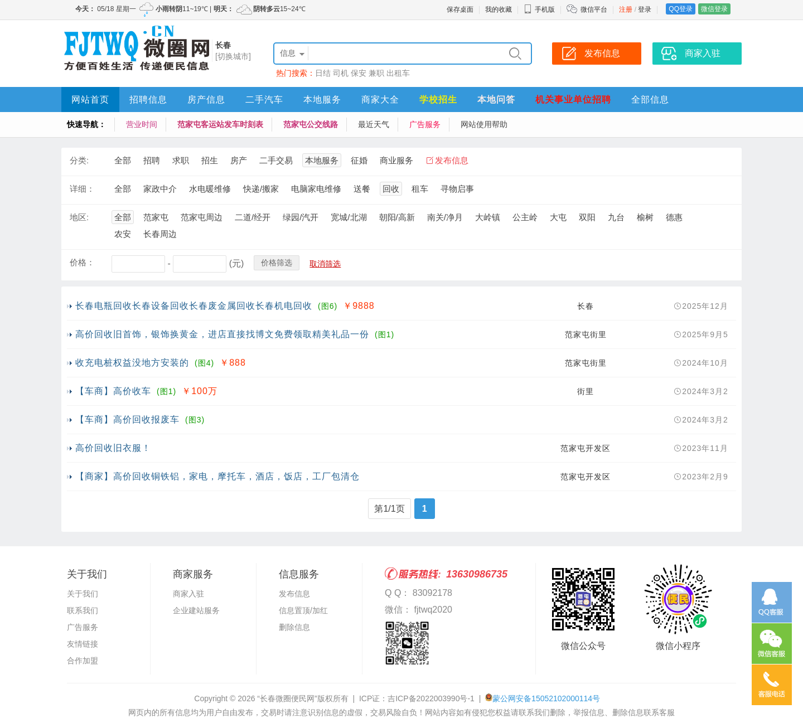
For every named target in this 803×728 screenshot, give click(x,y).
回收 (391, 188)
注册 (625, 9)
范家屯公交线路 (310, 124)
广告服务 (425, 124)
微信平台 (594, 9)
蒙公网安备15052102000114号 (546, 698)
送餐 (362, 188)
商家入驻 (188, 593)
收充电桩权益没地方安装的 (132, 362)
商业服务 (396, 160)
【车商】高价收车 (113, 391)
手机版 (539, 9)
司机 (341, 73)
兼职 (376, 73)
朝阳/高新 (397, 217)
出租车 (398, 73)
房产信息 (206, 99)
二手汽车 (264, 99)
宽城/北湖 (348, 217)
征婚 (359, 160)
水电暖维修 (210, 188)
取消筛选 (325, 263)
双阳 (587, 217)
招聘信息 (148, 99)
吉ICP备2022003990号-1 (431, 698)
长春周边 (160, 234)
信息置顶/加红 (303, 610)
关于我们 (82, 593)
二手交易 (276, 160)
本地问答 (496, 99)
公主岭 (525, 217)
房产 (238, 160)
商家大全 (380, 99)
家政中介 (160, 188)
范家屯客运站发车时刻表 (220, 124)
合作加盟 (82, 660)
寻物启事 (457, 188)
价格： (82, 262)
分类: (79, 160)
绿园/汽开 (300, 217)
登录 (644, 9)
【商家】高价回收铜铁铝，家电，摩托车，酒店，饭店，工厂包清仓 (217, 476)
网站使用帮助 (484, 124)
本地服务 (322, 99)
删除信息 (294, 627)
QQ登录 (681, 9)
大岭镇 (487, 217)
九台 (616, 217)
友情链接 (82, 643)
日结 (323, 73)
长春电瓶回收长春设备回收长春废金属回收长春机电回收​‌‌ (193, 305)
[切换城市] (233, 56)
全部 (122, 160)
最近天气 (373, 124)
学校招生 (438, 99)
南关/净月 (445, 217)
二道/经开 (252, 217)
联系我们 (82, 610)
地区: (79, 217)
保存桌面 (460, 9)
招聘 (151, 160)
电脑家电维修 (316, 188)
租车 (420, 188)
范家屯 (155, 217)
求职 (180, 160)
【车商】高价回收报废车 (127, 419)
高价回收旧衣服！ (113, 448)
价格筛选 (276, 262)
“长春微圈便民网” (287, 698)
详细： (82, 188)
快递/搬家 (261, 188)
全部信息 (650, 99)
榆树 (645, 217)
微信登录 (714, 9)
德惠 (674, 217)
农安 (122, 234)
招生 (209, 160)
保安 (358, 73)
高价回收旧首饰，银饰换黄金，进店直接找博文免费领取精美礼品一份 (222, 334)
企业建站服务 (196, 610)
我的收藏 (498, 9)
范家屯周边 (201, 217)
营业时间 (141, 124)
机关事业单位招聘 (573, 99)
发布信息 (451, 160)
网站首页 (90, 99)
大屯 (558, 217)
